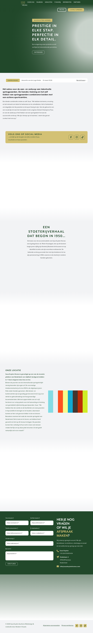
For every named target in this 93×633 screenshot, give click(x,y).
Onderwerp (9, 538)
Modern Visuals (21, 627)
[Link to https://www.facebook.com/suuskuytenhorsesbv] (71, 137)
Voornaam (9, 518)
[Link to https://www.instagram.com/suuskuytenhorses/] (77, 137)
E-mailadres (35, 528)
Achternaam (35, 518)
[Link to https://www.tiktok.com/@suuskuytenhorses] (82, 137)
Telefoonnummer (11, 528)
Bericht (8, 549)
